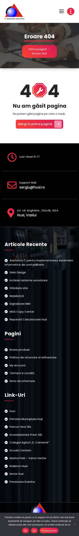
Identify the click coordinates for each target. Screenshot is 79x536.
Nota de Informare (22, 381)
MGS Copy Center (22, 312)
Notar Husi (17, 474)
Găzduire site (19, 288)
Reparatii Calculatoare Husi (28, 319)
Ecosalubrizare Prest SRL (26, 435)
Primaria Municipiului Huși (26, 419)
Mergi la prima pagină (40, 124)
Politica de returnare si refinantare (33, 357)
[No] (74, 524)
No (34, 530)
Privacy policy (49, 530)
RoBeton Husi (19, 466)
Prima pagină (38, 49)
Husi (12, 411)
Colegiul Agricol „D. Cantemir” (30, 442)
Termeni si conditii (22, 373)
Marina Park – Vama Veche (28, 458)
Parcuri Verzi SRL (20, 427)
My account (18, 365)
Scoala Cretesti (20, 450)
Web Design (18, 272)
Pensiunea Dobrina (22, 482)
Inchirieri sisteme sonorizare (29, 280)
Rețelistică (17, 296)
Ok (25, 530)
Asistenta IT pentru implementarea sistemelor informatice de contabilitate (39, 262)
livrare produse (20, 350)
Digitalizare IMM (20, 304)
